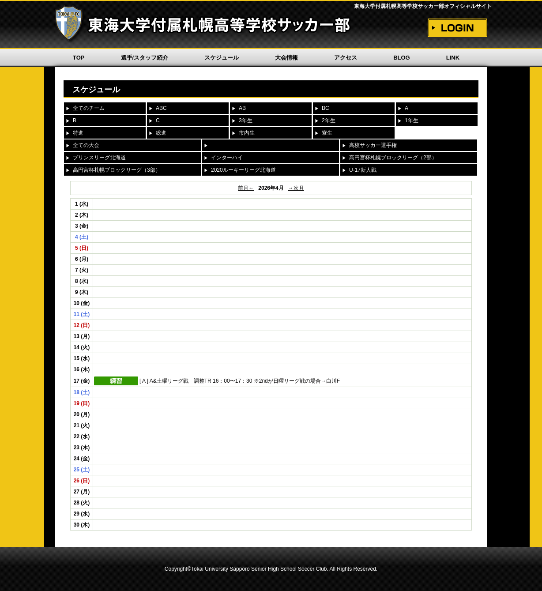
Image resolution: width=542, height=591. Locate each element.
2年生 (328, 120)
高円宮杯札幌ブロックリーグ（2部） (393, 157)
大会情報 (286, 57)
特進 (78, 133)
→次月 (296, 188)
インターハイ (227, 157)
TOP (79, 57)
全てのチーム (89, 108)
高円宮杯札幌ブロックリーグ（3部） (117, 170)
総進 (161, 133)
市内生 (247, 133)
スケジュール (221, 57)
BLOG (401, 57)
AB (242, 108)
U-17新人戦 (362, 170)
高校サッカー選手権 (373, 145)
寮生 (327, 133)
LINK (452, 57)
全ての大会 (86, 145)
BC (325, 108)
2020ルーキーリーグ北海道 (243, 170)
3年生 (245, 120)
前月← (246, 188)
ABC (161, 108)
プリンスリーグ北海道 (99, 157)
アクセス (345, 57)
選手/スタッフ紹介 (145, 57)
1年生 (411, 120)
